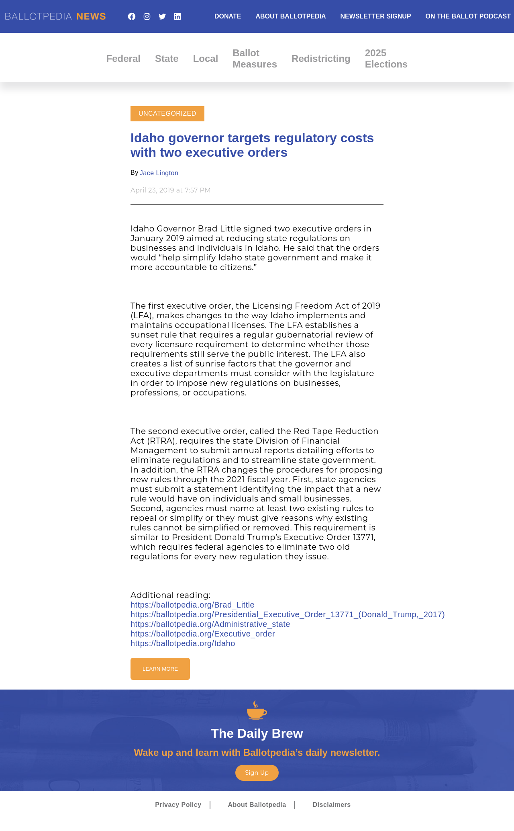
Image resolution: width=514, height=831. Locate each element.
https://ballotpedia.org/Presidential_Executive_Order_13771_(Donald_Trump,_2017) (288, 614)
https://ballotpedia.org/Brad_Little (193, 604)
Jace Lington (159, 173)
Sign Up (257, 772)
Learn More (160, 669)
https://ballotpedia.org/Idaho (183, 643)
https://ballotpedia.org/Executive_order (203, 633)
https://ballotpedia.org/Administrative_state (210, 624)
